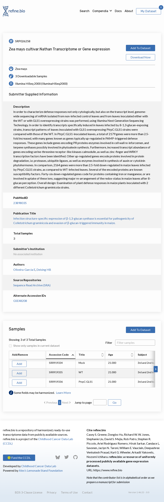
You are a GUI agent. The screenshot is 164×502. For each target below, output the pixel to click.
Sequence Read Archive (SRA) (31, 285)
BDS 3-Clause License (28, 492)
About (129, 11)
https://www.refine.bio (107, 470)
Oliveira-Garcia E (24, 269)
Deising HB (43, 269)
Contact (87, 492)
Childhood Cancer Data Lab (38, 466)
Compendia (100, 11)
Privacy (51, 492)
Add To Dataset (141, 48)
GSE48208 (20, 300)
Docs (118, 11)
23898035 (20, 203)
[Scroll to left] (8, 369)
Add (19, 363)
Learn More (63, 392)
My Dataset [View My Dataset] (148, 11)
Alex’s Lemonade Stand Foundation (41, 470)
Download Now (141, 57)
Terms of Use (69, 492)
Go (114, 402)
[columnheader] (61, 355)
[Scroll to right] (156, 369)
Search (84, 11)
